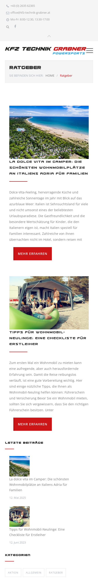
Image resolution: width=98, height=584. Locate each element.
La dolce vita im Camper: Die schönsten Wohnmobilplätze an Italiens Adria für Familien (48, 167)
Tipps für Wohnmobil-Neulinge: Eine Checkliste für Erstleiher (47, 337)
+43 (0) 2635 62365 (22, 6)
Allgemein (33, 572)
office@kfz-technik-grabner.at (30, 12)
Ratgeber (56, 572)
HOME (49, 75)
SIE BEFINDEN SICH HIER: (26, 75)
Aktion (13, 572)
